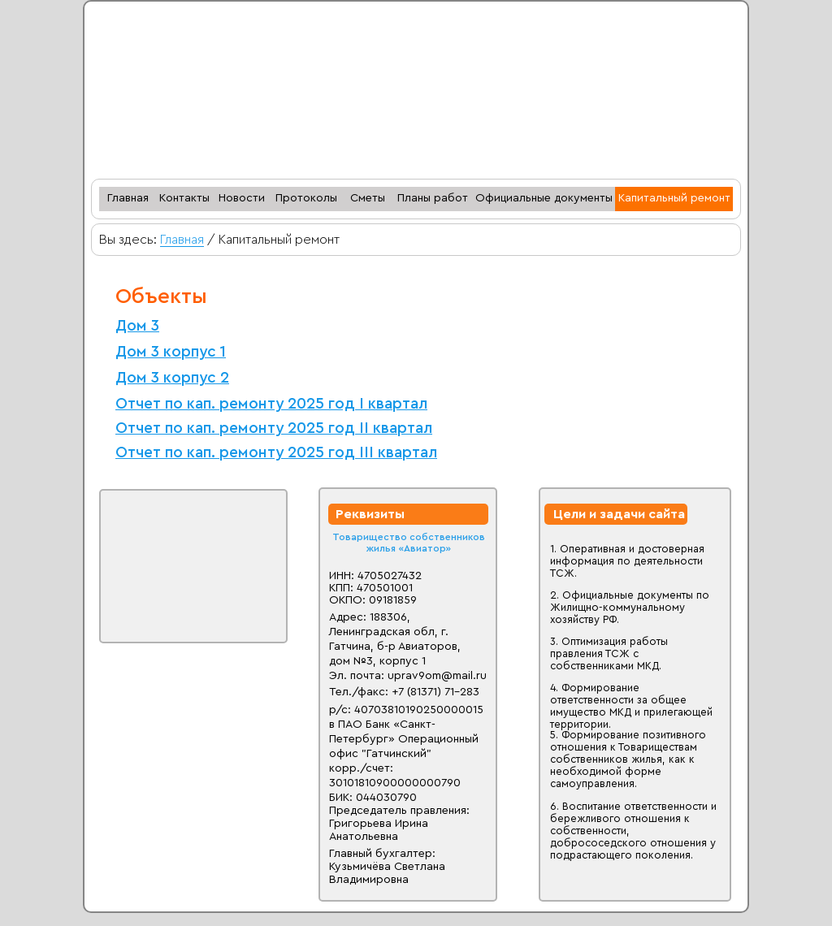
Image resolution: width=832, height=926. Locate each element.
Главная (182, 239)
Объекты (161, 296)
